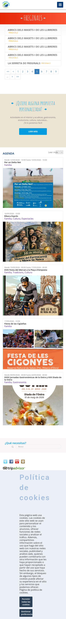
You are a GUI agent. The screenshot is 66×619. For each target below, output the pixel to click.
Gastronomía (19, 382)
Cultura (16, 218)
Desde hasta (25, 160)
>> (17, 76)
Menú (60, 5)
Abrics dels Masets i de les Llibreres (32, 30)
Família (8, 165)
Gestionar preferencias (26, 613)
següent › (61, 152)
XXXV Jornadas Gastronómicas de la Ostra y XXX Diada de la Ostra (32, 378)
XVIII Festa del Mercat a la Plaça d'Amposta (25, 270)
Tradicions (18, 272)
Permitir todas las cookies (26, 602)
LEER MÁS (33, 131)
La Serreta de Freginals (24, 63)
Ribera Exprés (11, 216)
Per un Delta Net (12, 162)
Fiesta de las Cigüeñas (15, 323)
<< (8, 71)
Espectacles (27, 218)
